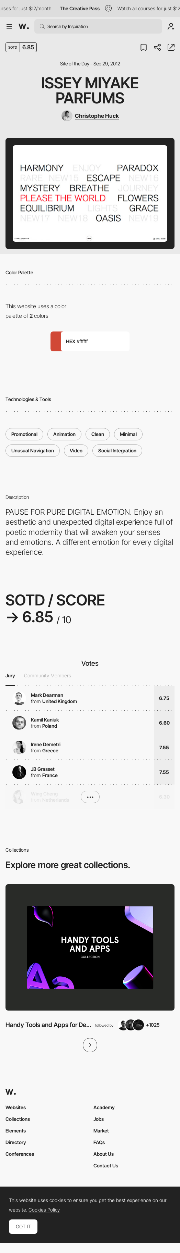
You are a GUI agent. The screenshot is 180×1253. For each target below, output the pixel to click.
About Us (103, 1154)
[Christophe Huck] (90, 115)
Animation (64, 434)
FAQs (99, 1142)
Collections (17, 1119)
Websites (15, 1107)
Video (76, 450)
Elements (15, 1130)
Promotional (24, 434)
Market (101, 1130)
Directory (15, 1142)
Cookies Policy (44, 1209)
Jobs (98, 1119)
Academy (104, 1107)
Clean (97, 434)
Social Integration (117, 450)
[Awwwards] (24, 26)
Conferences (19, 1154)
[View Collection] (90, 947)
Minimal (128, 434)
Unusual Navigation (32, 450)
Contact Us (105, 1165)
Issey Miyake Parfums (90, 90)
